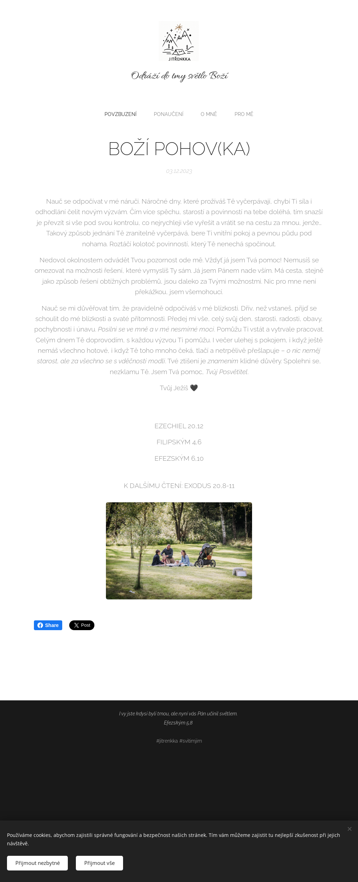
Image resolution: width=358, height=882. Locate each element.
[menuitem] (122, 114)
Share (48, 625)
